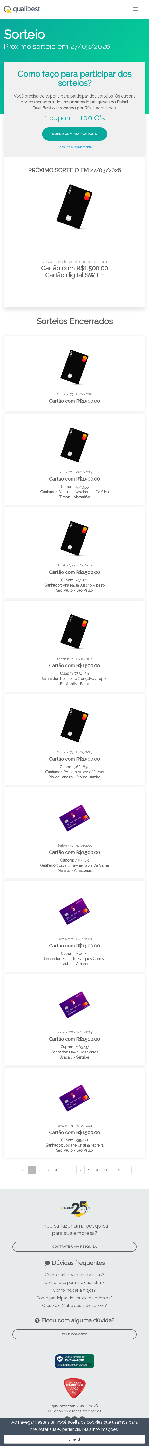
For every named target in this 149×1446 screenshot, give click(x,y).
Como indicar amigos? (74, 1290)
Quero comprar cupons (74, 134)
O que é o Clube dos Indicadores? (74, 1305)
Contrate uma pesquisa (74, 1246)
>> (106, 1170)
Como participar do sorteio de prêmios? (74, 1298)
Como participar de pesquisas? (74, 1274)
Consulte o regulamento (75, 147)
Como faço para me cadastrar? (74, 1282)
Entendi (74, 1439)
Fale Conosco (74, 1334)
